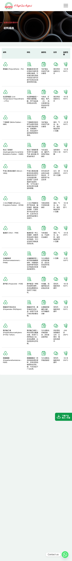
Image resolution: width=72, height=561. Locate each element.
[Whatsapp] (65, 554)
